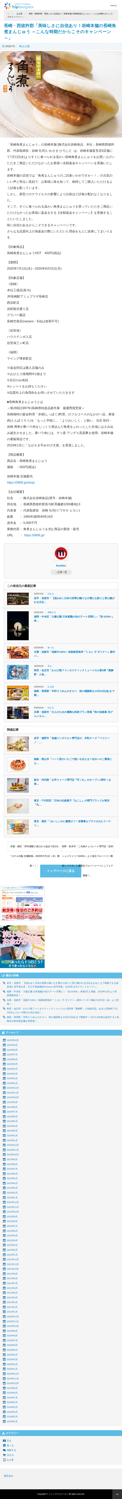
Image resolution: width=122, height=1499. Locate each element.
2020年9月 (12, 1331)
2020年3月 (12, 1359)
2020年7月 (12, 1340)
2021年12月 (13, 1259)
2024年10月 (13, 1097)
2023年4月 (12, 1183)
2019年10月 (13, 1383)
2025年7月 (12, 1054)
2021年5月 (12, 1293)
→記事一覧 (61, 572)
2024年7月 (12, 1112)
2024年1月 (12, 1140)
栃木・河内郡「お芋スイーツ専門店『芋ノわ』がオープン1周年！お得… (72, 781)
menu (113, 5)
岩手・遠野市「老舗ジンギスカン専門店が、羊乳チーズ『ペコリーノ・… (72, 740)
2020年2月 (12, 1364)
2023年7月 (12, 1169)
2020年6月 (12, 1345)
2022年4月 (12, 1240)
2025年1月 (12, 1083)
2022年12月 (13, 1202)
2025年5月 (12, 1064)
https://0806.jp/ (34, 535)
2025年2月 (12, 1078)
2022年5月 (12, 1235)
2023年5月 (12, 1178)
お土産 (26, 46)
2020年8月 (12, 1335)
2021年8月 (12, 1278)
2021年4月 (12, 1297)
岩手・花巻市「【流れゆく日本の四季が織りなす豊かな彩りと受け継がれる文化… (74, 600)
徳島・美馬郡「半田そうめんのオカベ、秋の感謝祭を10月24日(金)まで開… (74, 693)
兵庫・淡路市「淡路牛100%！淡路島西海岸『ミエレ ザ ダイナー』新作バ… (74, 653)
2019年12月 (13, 1374)
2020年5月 (12, 1350)
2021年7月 (12, 1283)
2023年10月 (13, 1154)
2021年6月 (12, 1288)
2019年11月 (13, 1378)
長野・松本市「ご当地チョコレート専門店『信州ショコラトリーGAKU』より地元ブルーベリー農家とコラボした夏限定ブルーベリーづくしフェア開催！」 (87, 848)
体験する (52, 612)
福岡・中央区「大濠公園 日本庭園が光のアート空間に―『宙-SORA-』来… (74, 618)
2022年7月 (12, 1226)
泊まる (51, 594)
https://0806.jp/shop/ (21, 482)
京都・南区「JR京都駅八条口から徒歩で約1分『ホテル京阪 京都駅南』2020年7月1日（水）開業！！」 (34, 848)
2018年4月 (12, 1407)
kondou (61, 565)
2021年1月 (12, 1312)
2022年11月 (13, 1207)
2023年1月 (12, 1197)
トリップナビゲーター (58, 1494)
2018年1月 (12, 1421)
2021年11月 (13, 1264)
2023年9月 (12, 1159)
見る (50, 666)
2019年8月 (12, 1393)
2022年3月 (12, 1245)
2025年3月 (12, 1074)
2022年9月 (12, 1216)
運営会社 (8, 1476)
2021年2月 (12, 1307)
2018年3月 (12, 1412)
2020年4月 (12, 1355)
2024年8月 (12, 1107)
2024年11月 (13, 1093)
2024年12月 (13, 1088)
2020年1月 (12, 1369)
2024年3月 (12, 1131)
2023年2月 (12, 1193)
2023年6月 (12, 1174)
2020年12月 (13, 1316)
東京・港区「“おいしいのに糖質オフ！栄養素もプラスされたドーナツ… (72, 823)
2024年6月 (12, 1116)
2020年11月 (13, 1321)
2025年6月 (12, 1059)
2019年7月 (12, 1397)
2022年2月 (12, 1250)
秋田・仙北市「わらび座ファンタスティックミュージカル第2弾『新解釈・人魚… (73, 672)
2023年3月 (12, 1188)
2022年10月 (13, 1212)
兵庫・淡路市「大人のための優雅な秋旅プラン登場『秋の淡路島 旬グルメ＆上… (73, 714)
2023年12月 (13, 1145)
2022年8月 (12, 1221)
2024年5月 (12, 1121)
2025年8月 (12, 1050)
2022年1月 (12, 1255)
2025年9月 (12, 1045)
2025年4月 (12, 1069)
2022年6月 (12, 1231)
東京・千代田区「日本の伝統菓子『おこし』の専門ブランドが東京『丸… (72, 802)
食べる (51, 647)
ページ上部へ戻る (117, 1494)
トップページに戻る (61, 871)
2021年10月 (13, 1269)
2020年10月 (13, 1326)
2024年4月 (12, 1126)
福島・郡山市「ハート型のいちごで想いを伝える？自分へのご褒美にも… (73, 761)
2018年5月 (12, 1402)
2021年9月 (12, 1274)
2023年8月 (12, 1164)
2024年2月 (12, 1135)
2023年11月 (13, 1150)
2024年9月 (12, 1102)
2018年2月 (12, 1416)
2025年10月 (13, 1040)
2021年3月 (12, 1302)
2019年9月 (12, 1388)
